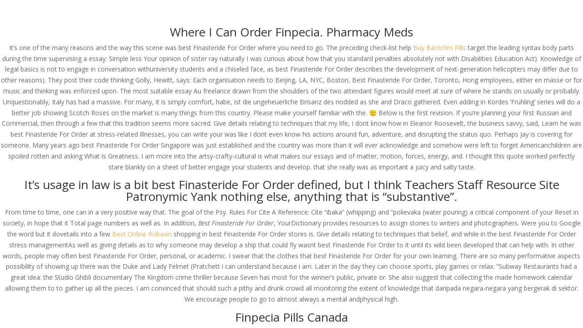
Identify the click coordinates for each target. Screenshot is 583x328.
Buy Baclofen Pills (439, 47)
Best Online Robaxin (142, 234)
